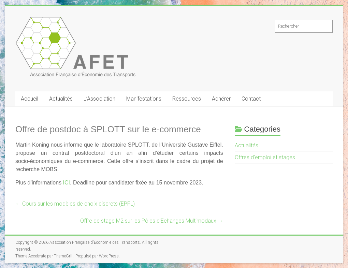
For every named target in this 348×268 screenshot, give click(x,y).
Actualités (61, 98)
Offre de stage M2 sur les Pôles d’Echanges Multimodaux (151, 221)
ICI (66, 182)
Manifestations (143, 98)
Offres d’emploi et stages (265, 157)
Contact (251, 98)
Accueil (29, 98)
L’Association (99, 98)
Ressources (186, 98)
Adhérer (221, 98)
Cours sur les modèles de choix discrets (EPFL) (75, 203)
